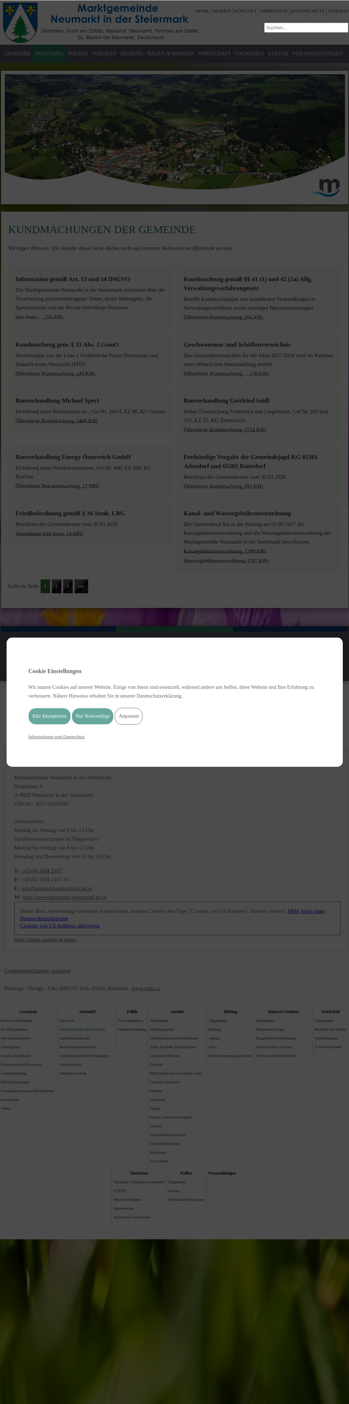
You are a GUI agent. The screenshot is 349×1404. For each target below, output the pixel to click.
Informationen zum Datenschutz (57, 736)
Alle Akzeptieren (49, 716)
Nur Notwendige (93, 716)
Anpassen (129, 716)
